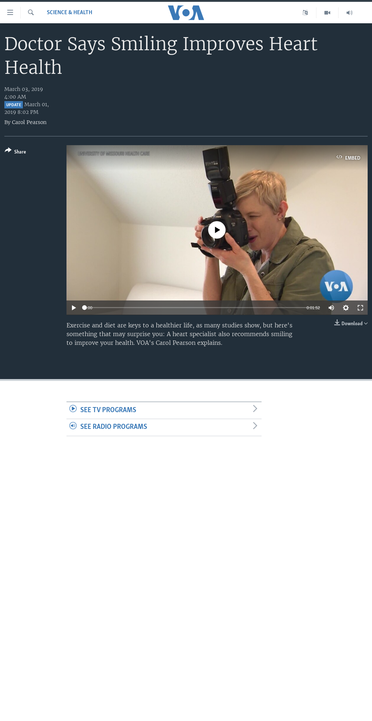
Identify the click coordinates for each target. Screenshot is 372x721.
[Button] (15, 152)
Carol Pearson (29, 122)
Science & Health (69, 13)
